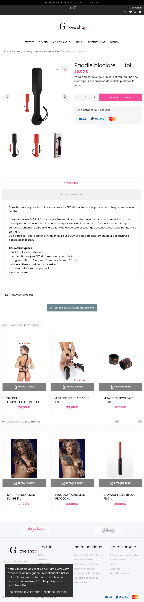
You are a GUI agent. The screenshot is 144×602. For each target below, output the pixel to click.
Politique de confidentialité (25, 592)
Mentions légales (83, 559)
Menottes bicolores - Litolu (119, 400)
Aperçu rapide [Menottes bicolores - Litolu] (120, 386)
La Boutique (80, 582)
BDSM (41, 555)
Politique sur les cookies (87, 573)
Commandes (117, 559)
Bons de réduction (120, 573)
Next (140, 421)
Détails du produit (71, 194)
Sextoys (29, 42)
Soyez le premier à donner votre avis (72, 308)
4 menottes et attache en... (72, 400)
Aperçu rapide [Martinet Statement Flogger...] (24, 483)
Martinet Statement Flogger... (22, 496)
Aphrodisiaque (61, 42)
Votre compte (123, 546)
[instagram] (74, 7)
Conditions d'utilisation (86, 564)
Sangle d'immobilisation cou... (24, 400)
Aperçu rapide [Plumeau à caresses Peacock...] (72, 483)
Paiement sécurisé (84, 568)
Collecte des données (86, 577)
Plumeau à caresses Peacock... (70, 496)
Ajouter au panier (120, 97)
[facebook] (70, 7)
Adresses (115, 568)
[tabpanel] (36, 96)
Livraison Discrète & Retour (88, 555)
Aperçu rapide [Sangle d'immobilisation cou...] (24, 386)
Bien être (43, 42)
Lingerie (79, 42)
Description (72, 183)
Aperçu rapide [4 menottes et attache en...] (72, 386)
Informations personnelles (124, 555)
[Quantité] (86, 97)
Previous (135, 421)
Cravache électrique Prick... (119, 496)
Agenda (114, 42)
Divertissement (96, 42)
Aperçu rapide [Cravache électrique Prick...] (120, 483)
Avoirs (113, 564)
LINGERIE (42, 559)
